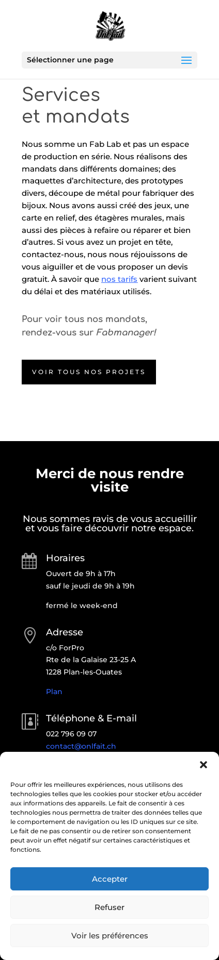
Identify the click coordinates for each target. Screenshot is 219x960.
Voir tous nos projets (89, 372)
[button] (203, 765)
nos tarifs (119, 279)
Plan (54, 691)
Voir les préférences (109, 935)
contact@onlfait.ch (81, 746)
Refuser (109, 907)
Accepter (110, 879)
